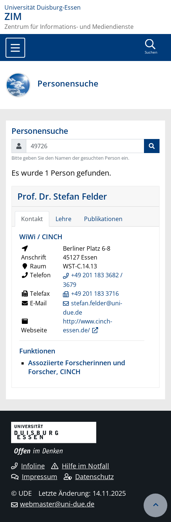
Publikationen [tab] (103, 219)
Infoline (28, 465)
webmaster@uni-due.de (57, 503)
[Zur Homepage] (85, 7)
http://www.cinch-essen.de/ (87, 325)
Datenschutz (89, 476)
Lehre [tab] (63, 219)
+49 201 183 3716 (95, 293)
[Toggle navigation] (15, 48)
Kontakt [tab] (32, 219)
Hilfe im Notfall (80, 465)
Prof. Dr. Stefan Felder (62, 196)
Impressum (34, 476)
